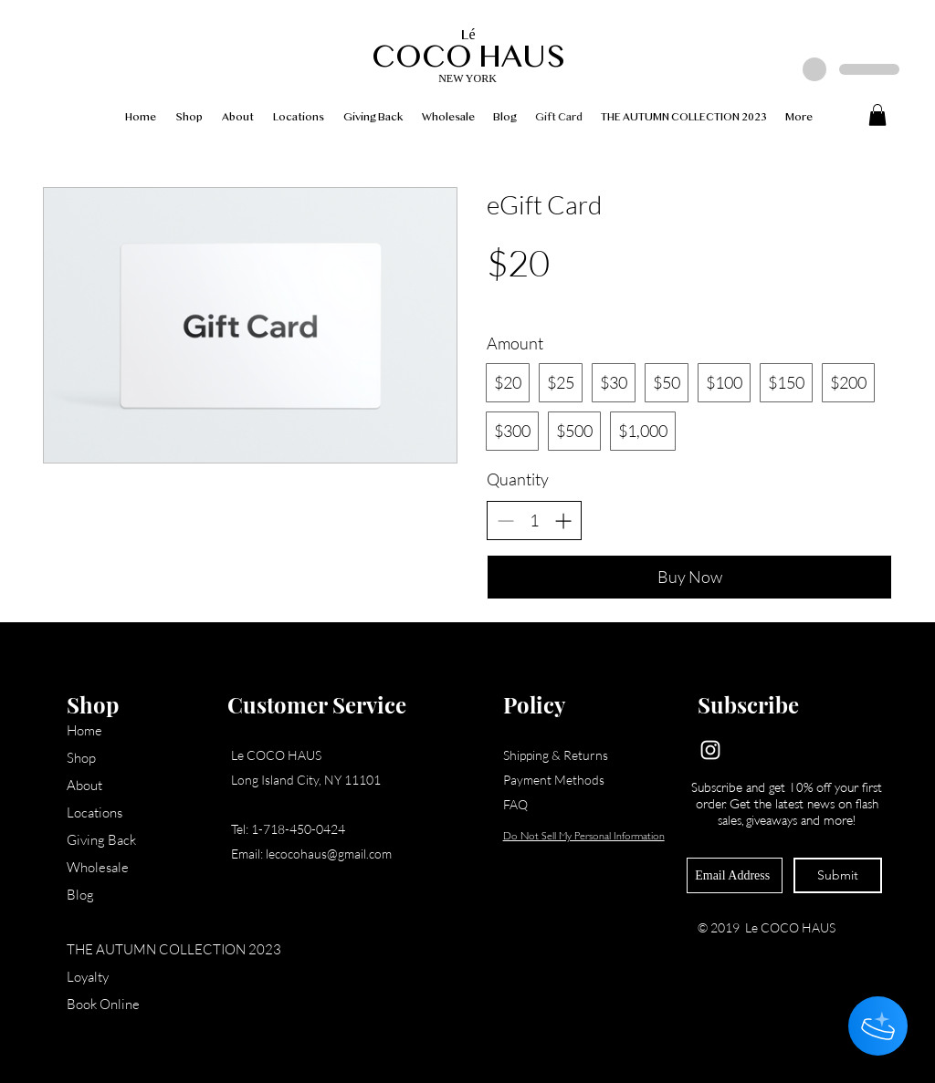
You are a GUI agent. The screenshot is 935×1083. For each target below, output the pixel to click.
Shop (81, 757)
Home (84, 730)
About (84, 785)
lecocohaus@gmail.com (329, 853)
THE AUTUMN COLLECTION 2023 (140, 949)
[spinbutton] (534, 520)
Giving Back (101, 840)
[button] (877, 115)
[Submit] (837, 875)
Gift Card (94, 922)
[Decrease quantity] (505, 520)
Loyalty (88, 976)
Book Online (103, 1004)
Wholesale (98, 867)
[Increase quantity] (563, 520)
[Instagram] (710, 750)
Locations (94, 812)
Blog (80, 894)
